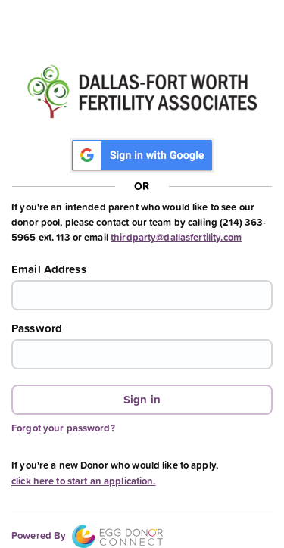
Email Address (48, 269)
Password (36, 328)
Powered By (87, 535)
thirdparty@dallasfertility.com (176, 237)
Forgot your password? (63, 428)
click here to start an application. (83, 481)
